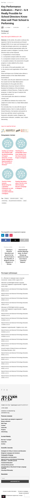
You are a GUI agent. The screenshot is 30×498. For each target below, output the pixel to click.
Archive (3, 443)
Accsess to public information (9, 491)
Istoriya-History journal (7, 464)
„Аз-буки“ (8, 27)
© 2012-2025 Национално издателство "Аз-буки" (12, 495)
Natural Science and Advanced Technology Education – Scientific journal (12, 460)
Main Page (3, 2)
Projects (3, 429)
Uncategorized (10, 2)
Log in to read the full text (8, 126)
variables (4, 203)
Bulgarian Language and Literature (10, 453)
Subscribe (4, 427)
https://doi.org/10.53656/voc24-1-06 (11, 36)
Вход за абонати (5, 421)
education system (14, 198)
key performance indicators (15, 200)
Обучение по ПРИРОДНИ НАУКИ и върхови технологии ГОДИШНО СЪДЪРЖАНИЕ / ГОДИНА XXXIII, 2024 (14, 309)
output (24, 200)
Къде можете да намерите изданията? (11, 419)
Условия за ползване (23, 491)
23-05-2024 (16, 27)
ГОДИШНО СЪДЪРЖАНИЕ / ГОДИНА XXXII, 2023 (14, 327)
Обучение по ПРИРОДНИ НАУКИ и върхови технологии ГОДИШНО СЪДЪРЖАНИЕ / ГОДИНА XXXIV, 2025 (14, 284)
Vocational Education (6, 462)
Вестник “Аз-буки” (6, 439)
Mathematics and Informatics (9, 457)
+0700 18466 (4, 408)
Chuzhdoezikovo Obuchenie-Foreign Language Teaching (13, 467)
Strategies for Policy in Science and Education (13, 451)
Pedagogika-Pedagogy (7, 455)
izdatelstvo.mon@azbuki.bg (8, 410)
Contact (3, 425)
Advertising (4, 431)
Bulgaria (6, 198)
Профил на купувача (24, 493)
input (21, 198)
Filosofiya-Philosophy (7, 470)
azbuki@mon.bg (5, 412)
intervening (4, 200)
